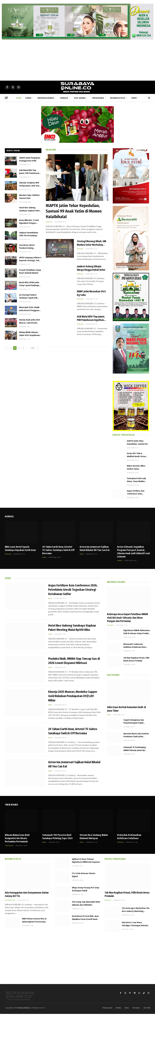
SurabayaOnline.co (24, 1008)
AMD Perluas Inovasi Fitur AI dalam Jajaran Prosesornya (34, 920)
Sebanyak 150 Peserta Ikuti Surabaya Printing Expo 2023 (57, 837)
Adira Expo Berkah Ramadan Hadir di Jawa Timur (126, 709)
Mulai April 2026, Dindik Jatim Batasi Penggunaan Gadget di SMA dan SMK (30, 309)
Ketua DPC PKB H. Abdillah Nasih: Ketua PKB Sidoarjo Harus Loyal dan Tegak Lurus (137, 455)
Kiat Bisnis (79, 98)
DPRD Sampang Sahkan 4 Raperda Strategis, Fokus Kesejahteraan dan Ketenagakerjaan (30, 259)
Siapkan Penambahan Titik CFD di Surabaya (28, 234)
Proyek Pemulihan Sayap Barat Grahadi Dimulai (30, 271)
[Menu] (6, 98)
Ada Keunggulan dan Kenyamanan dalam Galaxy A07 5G (27, 894)
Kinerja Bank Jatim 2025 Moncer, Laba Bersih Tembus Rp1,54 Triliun (29, 321)
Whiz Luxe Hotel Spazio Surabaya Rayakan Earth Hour (20, 548)
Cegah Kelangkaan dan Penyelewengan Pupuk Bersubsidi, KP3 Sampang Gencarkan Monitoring (134, 721)
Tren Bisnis (98, 98)
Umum (134, 98)
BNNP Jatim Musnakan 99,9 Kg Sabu (91, 293)
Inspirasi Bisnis (46, 98)
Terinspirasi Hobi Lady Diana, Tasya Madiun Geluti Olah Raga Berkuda (136, 480)
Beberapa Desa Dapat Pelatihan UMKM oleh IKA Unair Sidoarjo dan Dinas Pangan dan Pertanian (127, 618)
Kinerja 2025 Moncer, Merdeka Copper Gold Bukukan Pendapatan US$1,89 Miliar (72, 696)
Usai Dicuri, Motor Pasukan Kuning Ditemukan (27, 247)
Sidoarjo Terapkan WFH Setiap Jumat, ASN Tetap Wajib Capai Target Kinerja (29, 184)
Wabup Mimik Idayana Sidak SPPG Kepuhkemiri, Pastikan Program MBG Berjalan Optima (30, 334)
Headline (49, 222)
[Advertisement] (77, 60)
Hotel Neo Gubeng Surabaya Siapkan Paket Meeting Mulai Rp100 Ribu (29, 209)
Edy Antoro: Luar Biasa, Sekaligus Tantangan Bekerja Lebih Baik (135, 924)
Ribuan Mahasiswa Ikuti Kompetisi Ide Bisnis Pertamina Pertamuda (17, 838)
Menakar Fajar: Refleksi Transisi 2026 (29, 196)
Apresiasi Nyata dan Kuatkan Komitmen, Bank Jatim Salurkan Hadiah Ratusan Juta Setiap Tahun (136, 735)
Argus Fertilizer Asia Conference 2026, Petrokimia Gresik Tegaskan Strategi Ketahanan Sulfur (135, 492)
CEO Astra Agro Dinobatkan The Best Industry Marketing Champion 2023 (135, 910)
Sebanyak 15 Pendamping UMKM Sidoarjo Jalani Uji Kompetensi (134, 749)
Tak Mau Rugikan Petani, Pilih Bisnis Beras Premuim (136, 659)
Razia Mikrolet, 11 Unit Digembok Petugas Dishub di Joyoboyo (29, 222)
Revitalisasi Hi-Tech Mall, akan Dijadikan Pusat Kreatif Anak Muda (85, 918)
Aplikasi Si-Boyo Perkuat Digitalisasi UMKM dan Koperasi (86, 860)
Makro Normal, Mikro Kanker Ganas (136, 467)
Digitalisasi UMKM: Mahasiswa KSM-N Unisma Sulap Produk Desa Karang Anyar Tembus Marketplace (136, 632)
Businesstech (117, 98)
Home (19, 98)
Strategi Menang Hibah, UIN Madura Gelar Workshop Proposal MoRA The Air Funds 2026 (92, 243)
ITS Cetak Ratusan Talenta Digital (83, 875)
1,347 (33, 348)
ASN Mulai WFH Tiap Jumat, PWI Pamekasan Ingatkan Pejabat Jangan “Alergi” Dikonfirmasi (30, 172)
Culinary (110, 625)
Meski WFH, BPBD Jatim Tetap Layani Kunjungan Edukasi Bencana (29, 284)
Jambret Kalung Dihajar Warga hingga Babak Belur (91, 268)
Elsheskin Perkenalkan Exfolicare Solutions (129, 837)
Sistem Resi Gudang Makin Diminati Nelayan (94, 837)
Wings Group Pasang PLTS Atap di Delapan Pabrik (85, 889)
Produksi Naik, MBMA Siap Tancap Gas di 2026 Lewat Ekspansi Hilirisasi (74, 661)
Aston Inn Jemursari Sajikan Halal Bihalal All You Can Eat (95, 548)
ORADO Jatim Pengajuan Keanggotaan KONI (29, 159)
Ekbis (28, 98)
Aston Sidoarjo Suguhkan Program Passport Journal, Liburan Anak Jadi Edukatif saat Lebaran (133, 551)
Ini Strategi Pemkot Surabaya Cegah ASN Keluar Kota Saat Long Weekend (29, 296)
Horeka (64, 98)
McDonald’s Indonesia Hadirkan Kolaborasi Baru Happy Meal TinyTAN (134, 646)
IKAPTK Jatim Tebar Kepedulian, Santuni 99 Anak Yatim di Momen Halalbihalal (74, 211)
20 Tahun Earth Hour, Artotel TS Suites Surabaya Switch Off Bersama (58, 550)
